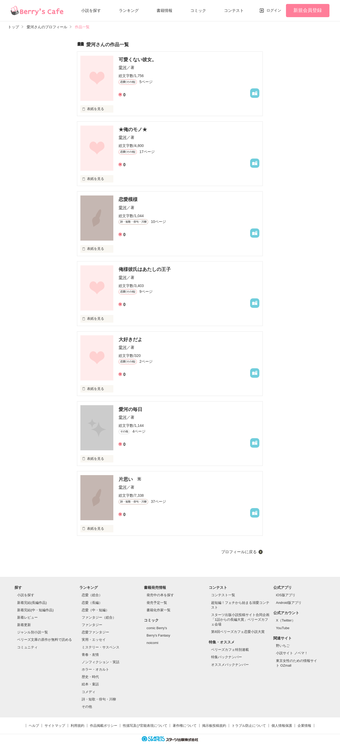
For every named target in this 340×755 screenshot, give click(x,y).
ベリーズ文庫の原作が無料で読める (44, 640)
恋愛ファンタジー (95, 632)
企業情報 (304, 726)
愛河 (123, 67)
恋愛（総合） (92, 595)
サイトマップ (55, 726)
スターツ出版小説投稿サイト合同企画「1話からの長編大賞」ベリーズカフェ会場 (240, 619)
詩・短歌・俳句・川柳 (99, 699)
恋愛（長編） (92, 603)
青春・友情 (90, 655)
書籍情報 (164, 10)
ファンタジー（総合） (99, 617)
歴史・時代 (90, 677)
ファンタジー (92, 625)
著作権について (185, 726)
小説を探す (91, 10)
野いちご (283, 646)
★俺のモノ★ (133, 129)
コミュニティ (27, 647)
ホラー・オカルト (95, 669)
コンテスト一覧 (223, 595)
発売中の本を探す (160, 595)
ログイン (273, 10)
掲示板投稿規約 (214, 726)
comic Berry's (157, 628)
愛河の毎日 (130, 409)
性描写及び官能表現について (145, 726)
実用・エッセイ (94, 640)
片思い (126, 479)
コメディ (88, 692)
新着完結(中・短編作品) (35, 610)
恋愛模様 (128, 199)
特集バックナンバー (226, 657)
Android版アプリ (289, 603)
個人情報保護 (281, 726)
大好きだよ (130, 339)
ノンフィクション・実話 (100, 662)
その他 (87, 707)
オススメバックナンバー (230, 665)
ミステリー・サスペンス (100, 647)
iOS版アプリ (285, 595)
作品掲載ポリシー (103, 726)
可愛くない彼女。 (138, 59)
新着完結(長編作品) (32, 603)
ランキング (129, 10)
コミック (198, 10)
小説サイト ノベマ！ (292, 653)
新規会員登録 (307, 10)
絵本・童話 (90, 684)
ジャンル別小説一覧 (32, 632)
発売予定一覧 (157, 603)
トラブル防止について (249, 726)
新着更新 (24, 625)
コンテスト (234, 10)
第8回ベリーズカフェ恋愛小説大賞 (237, 632)
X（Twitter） (285, 620)
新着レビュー (27, 617)
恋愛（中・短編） (95, 610)
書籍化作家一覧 (159, 610)
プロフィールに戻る (239, 551)
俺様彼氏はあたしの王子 (145, 269)
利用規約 (77, 726)
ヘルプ (34, 726)
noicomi (152, 643)
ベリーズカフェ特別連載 (230, 650)
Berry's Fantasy (158, 635)
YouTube (282, 628)
